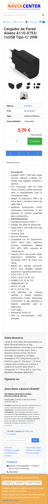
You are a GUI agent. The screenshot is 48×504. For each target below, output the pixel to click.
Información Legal (33, 448)
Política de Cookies (11, 500)
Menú (7, 22)
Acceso (18, 22)
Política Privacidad (11, 450)
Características (12, 162)
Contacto (31, 22)
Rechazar (19, 483)
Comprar (35, 141)
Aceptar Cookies (33, 483)
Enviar (35, 440)
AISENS (27, 106)
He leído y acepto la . (20, 432)
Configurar (7, 483)
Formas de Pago (32, 453)
